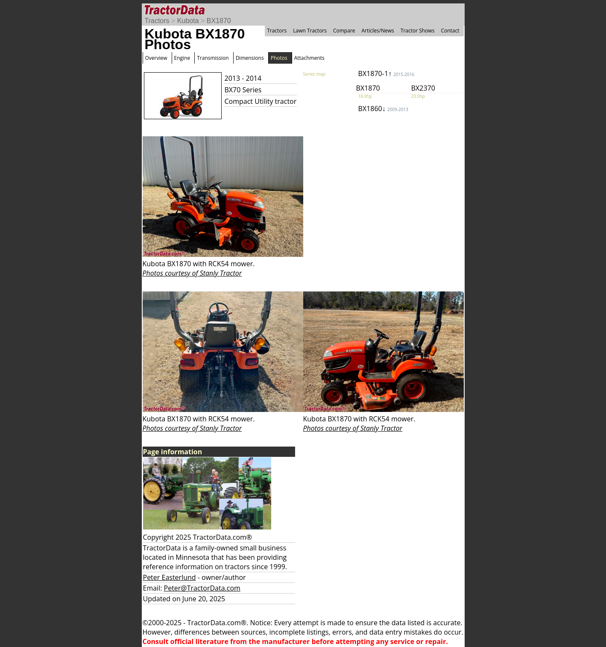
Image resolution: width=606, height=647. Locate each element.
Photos (279, 58)
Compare (344, 30)
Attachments (309, 58)
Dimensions (250, 58)
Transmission (212, 58)
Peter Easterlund (169, 577)
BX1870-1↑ (386, 73)
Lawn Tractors (310, 30)
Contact (450, 30)
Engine (182, 58)
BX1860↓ (383, 108)
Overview (156, 58)
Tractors (157, 20)
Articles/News (378, 30)
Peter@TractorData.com (202, 588)
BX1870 (219, 20)
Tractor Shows (418, 30)
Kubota (188, 20)
